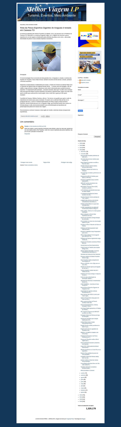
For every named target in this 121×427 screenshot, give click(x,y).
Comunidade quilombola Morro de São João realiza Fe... (90, 364)
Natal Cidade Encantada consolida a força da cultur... (89, 163)
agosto (83, 377)
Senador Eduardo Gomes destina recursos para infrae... (89, 166)
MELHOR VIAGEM (85, 80)
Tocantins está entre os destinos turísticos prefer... (88, 367)
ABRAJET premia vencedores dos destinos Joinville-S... (89, 184)
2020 (81, 399)
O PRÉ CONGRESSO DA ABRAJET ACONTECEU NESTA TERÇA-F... (90, 208)
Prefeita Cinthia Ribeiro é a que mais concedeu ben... (90, 204)
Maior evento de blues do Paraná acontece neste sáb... (89, 302)
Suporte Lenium (85, 82)
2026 (81, 143)
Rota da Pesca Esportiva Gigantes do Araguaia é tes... (90, 288)
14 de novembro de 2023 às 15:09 (37, 126)
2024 (81, 147)
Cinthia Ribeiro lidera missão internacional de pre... (88, 322)
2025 (81, 145)
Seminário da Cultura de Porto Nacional (90, 254)
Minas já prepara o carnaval (87, 370)
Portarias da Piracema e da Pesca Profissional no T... (89, 336)
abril (82, 386)
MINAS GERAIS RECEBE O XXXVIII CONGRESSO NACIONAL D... (90, 251)
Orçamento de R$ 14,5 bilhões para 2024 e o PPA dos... (89, 177)
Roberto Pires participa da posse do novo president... (89, 354)
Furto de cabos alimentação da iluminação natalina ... (88, 278)
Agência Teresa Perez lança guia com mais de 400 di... (90, 298)
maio (82, 383)
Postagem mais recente (26, 162)
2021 (81, 397)
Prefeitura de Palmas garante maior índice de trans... (89, 228)
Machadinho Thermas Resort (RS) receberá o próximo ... (89, 187)
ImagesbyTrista (70, 419)
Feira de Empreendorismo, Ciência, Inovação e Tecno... (89, 305)
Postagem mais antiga (66, 162)
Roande (27, 126)
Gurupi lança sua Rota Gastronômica (90, 245)
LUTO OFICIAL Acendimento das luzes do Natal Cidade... (90, 190)
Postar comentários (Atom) (31, 165)
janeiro (83, 392)
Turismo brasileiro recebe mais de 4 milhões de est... (89, 271)
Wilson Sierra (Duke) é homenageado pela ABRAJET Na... (90, 235)
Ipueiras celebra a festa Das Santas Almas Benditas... (89, 360)
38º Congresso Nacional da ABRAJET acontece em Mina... (90, 312)
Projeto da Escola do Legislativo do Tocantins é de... (89, 329)
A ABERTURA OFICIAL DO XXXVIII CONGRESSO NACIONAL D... (89, 201)
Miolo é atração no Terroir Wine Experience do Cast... (88, 215)
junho (82, 381)
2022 (81, 395)
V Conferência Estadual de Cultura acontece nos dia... (89, 194)
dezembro (83, 151)
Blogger (83, 419)
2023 (81, 149)
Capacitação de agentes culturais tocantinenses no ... (89, 291)
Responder (27, 133)
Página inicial (46, 162)
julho (82, 379)
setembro (83, 375)
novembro (83, 153)
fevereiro (83, 390)
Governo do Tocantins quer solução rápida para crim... (89, 319)
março (82, 388)
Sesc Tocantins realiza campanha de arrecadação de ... (90, 260)
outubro (83, 373)
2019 (81, 401)
